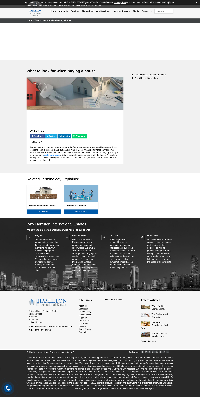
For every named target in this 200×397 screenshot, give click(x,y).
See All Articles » (148, 341)
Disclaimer (83, 323)
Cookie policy (85, 315)
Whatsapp (79, 136)
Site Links (83, 332)
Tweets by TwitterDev (113, 300)
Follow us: (134, 352)
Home (53, 11)
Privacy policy (85, 312)
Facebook (37, 136)
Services (75, 11)
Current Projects (122, 11)
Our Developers (103, 11)
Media (136, 11)
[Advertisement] (100, 41)
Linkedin (64, 136)
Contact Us (147, 11)
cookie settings (32, 5)
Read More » (44, 212)
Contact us (83, 309)
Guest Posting (85, 329)
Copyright (83, 318)
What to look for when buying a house (61, 71)
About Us (63, 11)
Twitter (51, 136)
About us (83, 306)
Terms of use (84, 320)
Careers (82, 326)
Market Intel (87, 11)
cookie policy (120, 3)
